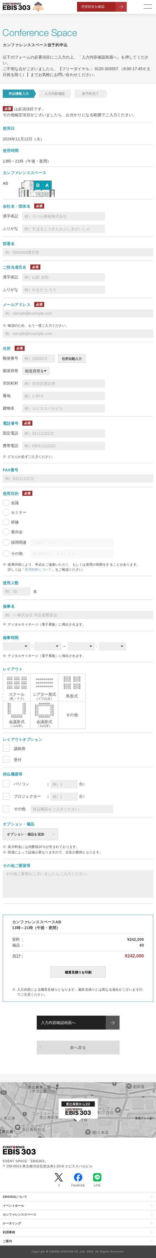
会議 (15, 502)
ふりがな (10, 228)
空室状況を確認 (92, 7)
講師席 (19, 748)
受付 (18, 760)
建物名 (8, 408)
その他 (17, 553)
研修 (15, 522)
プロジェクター (27, 796)
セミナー (19, 512)
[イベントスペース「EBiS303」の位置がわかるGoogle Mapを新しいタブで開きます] (78, 1110)
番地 (6, 395)
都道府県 (10, 370)
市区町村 (10, 383)
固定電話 (10, 433)
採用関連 (19, 542)
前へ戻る (78, 1047)
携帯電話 (10, 445)
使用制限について (38, 569)
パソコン (21, 784)
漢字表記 (10, 216)
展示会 (17, 532)
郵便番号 (10, 358)
